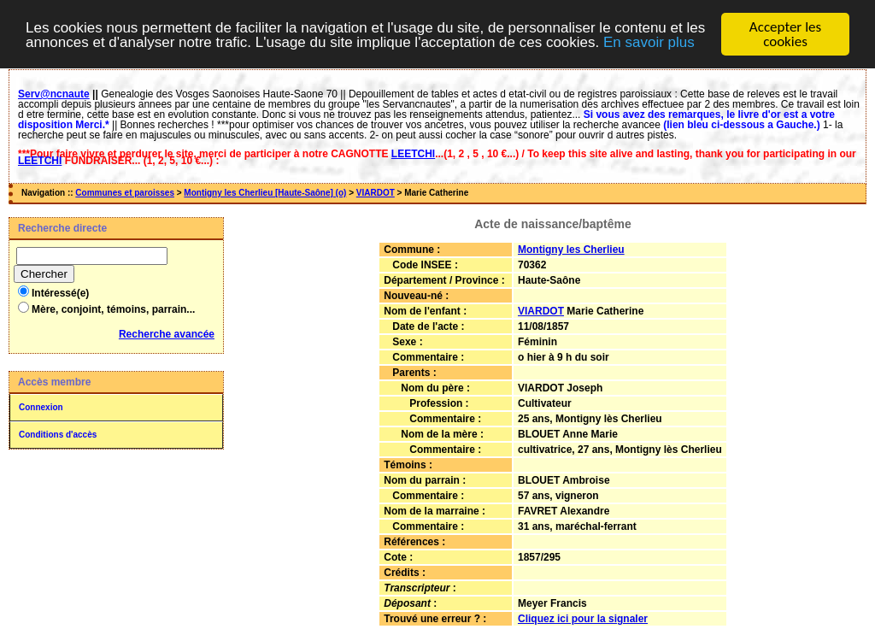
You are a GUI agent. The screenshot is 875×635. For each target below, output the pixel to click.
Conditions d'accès (58, 431)
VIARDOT (375, 189)
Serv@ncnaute (54, 91)
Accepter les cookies (785, 31)
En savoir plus (649, 38)
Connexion (41, 404)
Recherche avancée (166, 331)
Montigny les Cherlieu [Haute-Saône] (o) (265, 189)
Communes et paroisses (124, 189)
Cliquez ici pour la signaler (583, 614)
